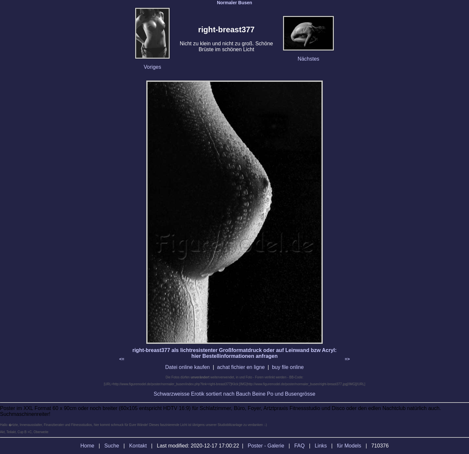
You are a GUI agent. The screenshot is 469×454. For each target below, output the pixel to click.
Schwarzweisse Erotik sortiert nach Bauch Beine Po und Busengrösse (234, 394)
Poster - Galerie (266, 445)
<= (121, 359)
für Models (349, 445)
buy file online (288, 367)
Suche (111, 445)
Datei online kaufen (187, 367)
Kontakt (138, 445)
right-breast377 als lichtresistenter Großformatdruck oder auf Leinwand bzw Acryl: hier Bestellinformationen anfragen (234, 353)
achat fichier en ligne (241, 367)
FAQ (299, 445)
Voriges (152, 67)
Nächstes (309, 59)
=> (347, 359)
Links (321, 445)
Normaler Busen (234, 2)
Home (87, 445)
